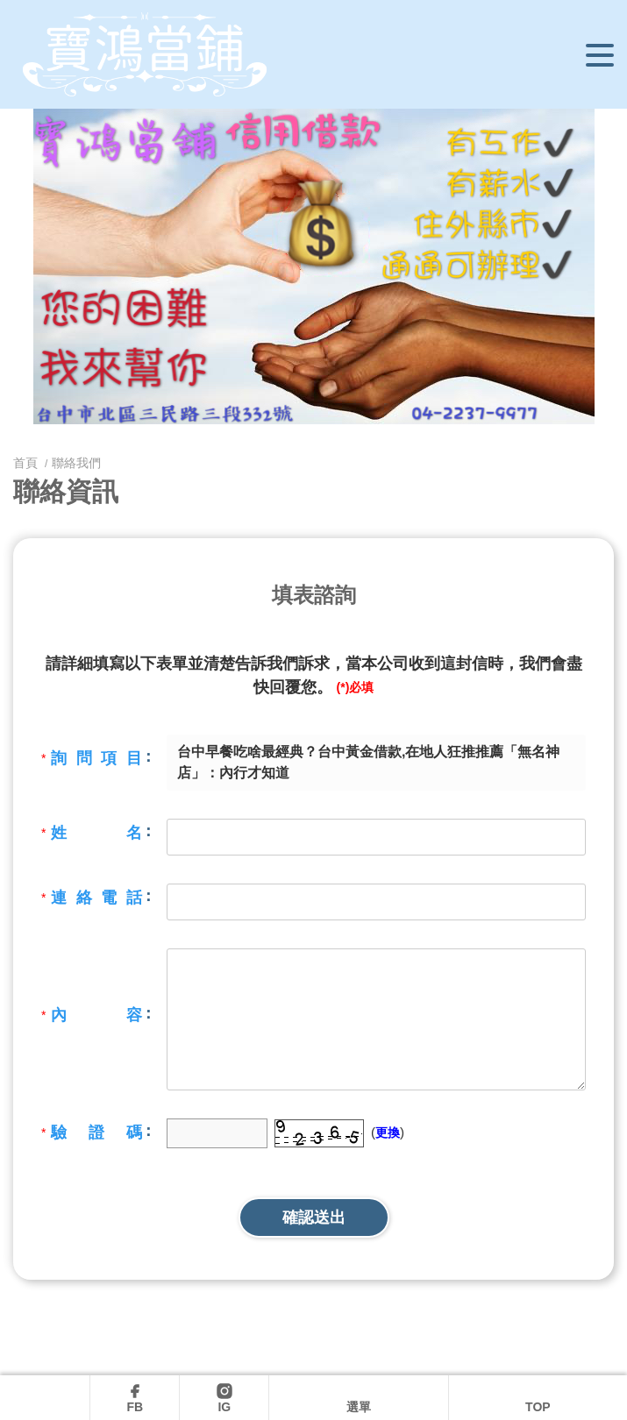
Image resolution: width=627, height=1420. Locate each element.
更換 (387, 1132)
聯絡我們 (76, 463)
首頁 (27, 463)
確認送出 (314, 1217)
